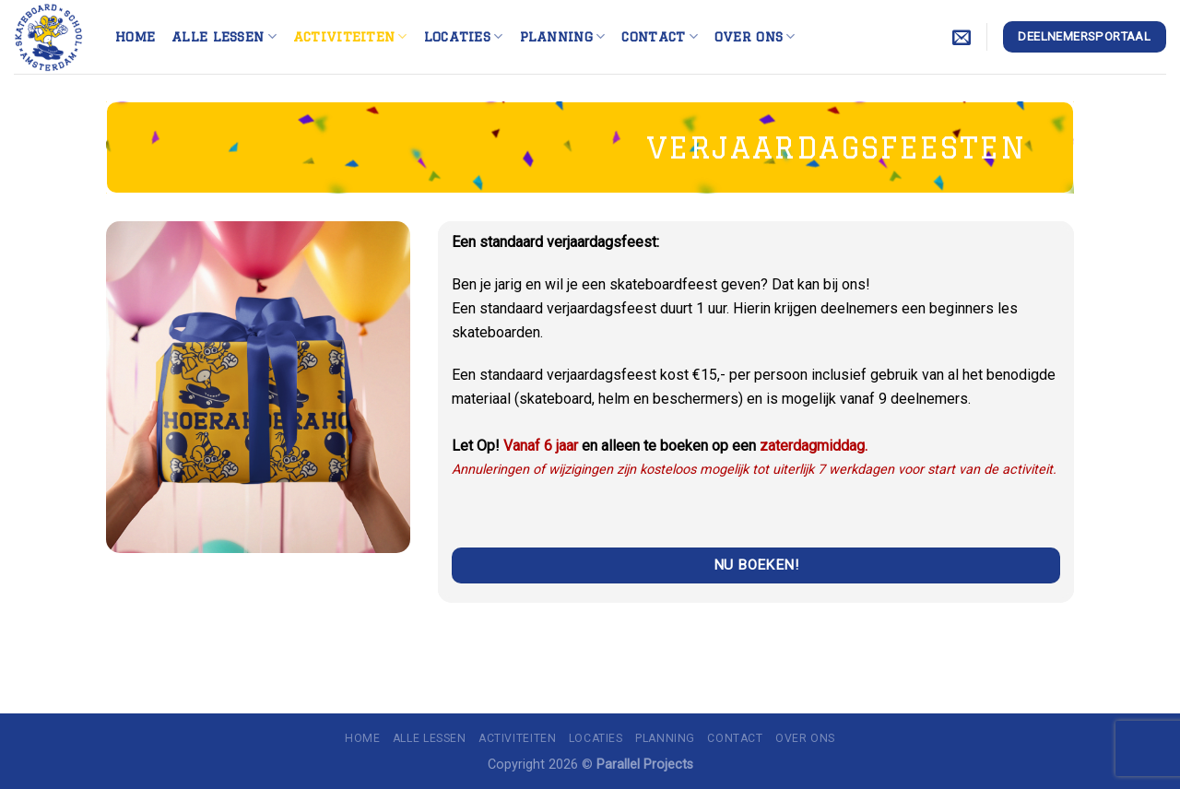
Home (135, 36)
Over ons (755, 36)
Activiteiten (350, 36)
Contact (659, 36)
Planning (563, 36)
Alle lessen (224, 36)
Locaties (463, 36)
